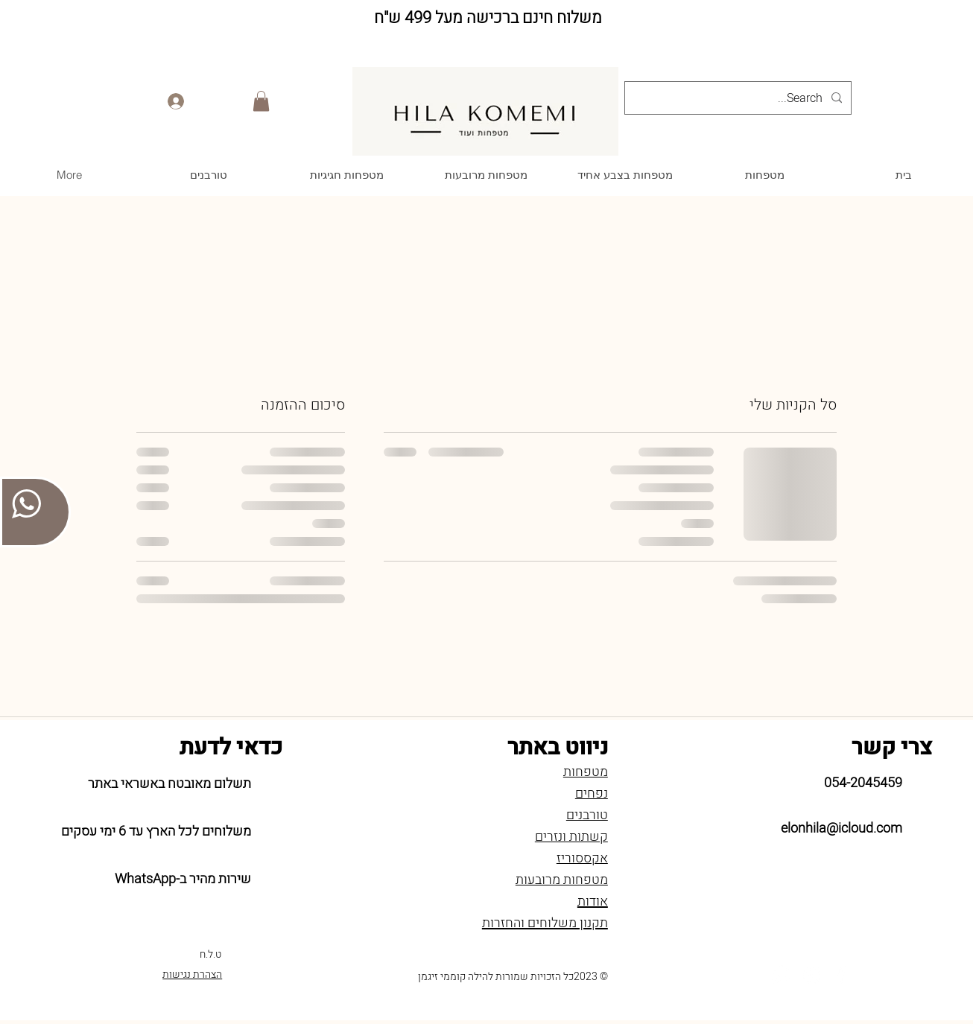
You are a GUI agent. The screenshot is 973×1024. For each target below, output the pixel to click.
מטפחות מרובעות (562, 880)
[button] (261, 101)
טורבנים (587, 815)
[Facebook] (841, 975)
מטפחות (585, 772)
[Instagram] (811, 975)
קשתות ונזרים (571, 837)
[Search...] (739, 98)
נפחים (591, 793)
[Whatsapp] (781, 975)
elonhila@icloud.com (841, 828)
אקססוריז (582, 858)
